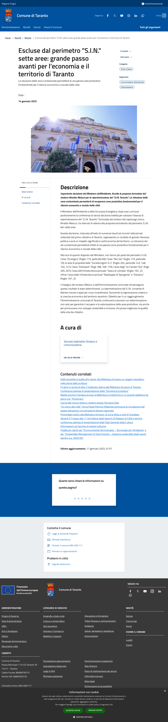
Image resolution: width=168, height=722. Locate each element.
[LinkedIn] (131, 15)
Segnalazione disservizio (54, 666)
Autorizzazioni (91, 636)
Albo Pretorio (91, 666)
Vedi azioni (126, 57)
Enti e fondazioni (10, 631)
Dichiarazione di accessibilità (98, 686)
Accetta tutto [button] (73, 710)
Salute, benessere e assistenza (99, 631)
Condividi (126, 51)
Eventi (129, 645)
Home (8, 38)
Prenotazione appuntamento (56, 661)
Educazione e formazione (96, 616)
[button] (84, 717)
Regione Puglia (9, 3)
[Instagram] (124, 15)
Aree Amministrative (12, 621)
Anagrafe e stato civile (54, 616)
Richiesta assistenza (53, 676)
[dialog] (84, 705)
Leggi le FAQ (49, 671)
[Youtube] (117, 15)
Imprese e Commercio (53, 631)
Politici (5, 636)
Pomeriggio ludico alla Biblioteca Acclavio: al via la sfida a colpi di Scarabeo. (100, 414)
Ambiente (89, 626)
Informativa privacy (94, 676)
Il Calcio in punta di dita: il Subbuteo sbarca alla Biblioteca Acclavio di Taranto (100, 387)
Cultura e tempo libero (54, 621)
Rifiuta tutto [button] (95, 710)
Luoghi (129, 640)
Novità (18, 38)
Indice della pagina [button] (30, 182)
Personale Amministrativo (14, 641)
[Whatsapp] (138, 15)
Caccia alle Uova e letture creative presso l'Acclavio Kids (89, 403)
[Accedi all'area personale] (152, 3)
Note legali (90, 681)
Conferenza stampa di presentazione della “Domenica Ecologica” (94, 391)
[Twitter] (110, 15)
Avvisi (129, 626)
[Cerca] (163, 15)
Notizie (28, 38)
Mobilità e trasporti (52, 636)
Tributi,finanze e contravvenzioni (100, 621)
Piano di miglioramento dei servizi (101, 671)
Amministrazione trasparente (99, 661)
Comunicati (131, 621)
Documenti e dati (10, 646)
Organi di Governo (10, 616)
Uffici (4, 626)
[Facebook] (103, 15)
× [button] (165, 691)
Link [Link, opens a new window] (111, 704)
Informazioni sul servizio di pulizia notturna (83, 426)
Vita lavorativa (50, 626)
